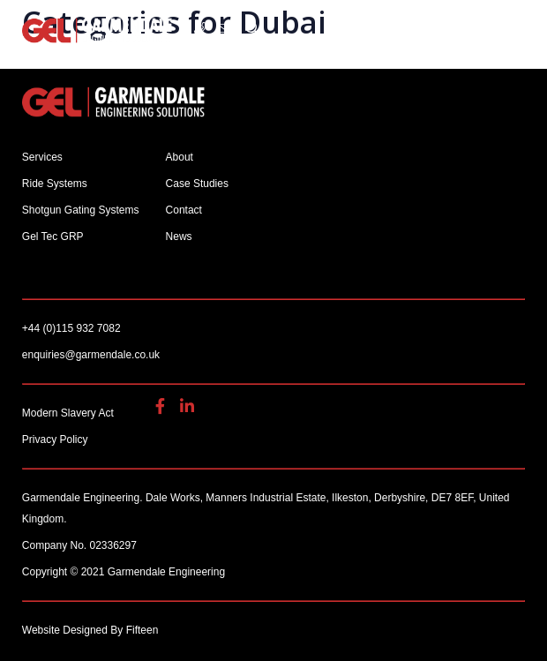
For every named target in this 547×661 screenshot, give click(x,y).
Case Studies (197, 183)
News (179, 236)
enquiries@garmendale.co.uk (226, 28)
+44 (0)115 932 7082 (200, 28)
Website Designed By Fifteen (90, 630)
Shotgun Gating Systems (80, 210)
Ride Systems (54, 183)
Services (42, 157)
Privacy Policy (55, 439)
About (179, 157)
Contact (184, 210)
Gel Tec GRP (53, 236)
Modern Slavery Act (68, 413)
